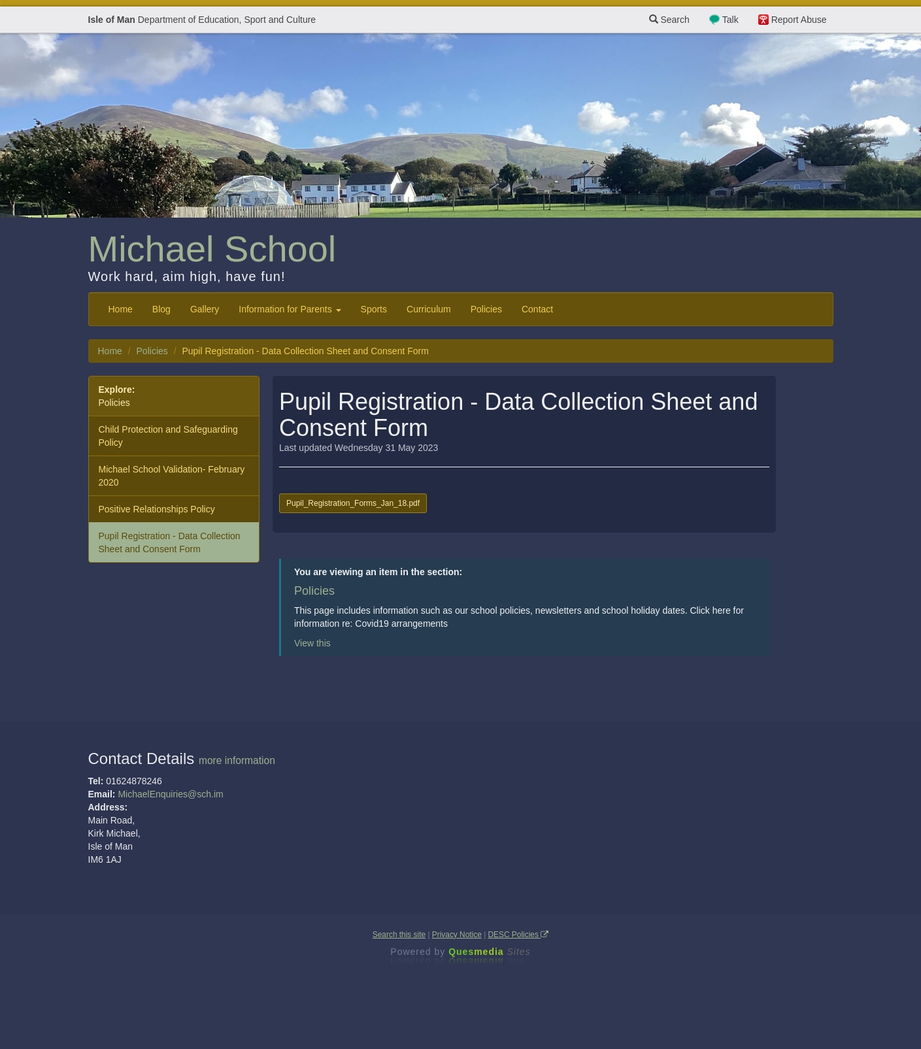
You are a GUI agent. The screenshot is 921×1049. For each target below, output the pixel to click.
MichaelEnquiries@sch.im (170, 794)
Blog (161, 309)
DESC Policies (518, 934)
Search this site (399, 934)
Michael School (212, 248)
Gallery (204, 309)
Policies (486, 309)
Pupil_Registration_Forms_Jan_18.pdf (353, 503)
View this (312, 643)
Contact (537, 309)
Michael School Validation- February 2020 (172, 476)
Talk (730, 19)
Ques (489, 951)
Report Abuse (799, 19)
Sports (374, 309)
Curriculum (429, 309)
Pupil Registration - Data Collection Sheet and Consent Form (170, 542)
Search (669, 19)
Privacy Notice (457, 934)
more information (237, 760)
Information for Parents (290, 309)
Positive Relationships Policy (157, 509)
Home (121, 309)
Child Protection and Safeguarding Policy (168, 436)
